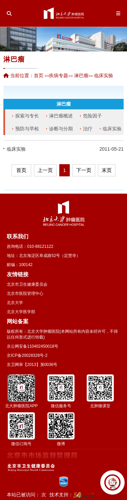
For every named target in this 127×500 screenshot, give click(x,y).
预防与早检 (27, 128)
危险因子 (92, 115)
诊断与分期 (61, 128)
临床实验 (112, 128)
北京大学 (15, 302)
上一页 (45, 170)
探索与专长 (27, 115)
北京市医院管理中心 (25, 293)
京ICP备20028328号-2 (27, 355)
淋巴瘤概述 (61, 115)
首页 (38, 75)
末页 (107, 170)
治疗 (87, 128)
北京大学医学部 (21, 311)
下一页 (83, 170)
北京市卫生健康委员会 (27, 284)
